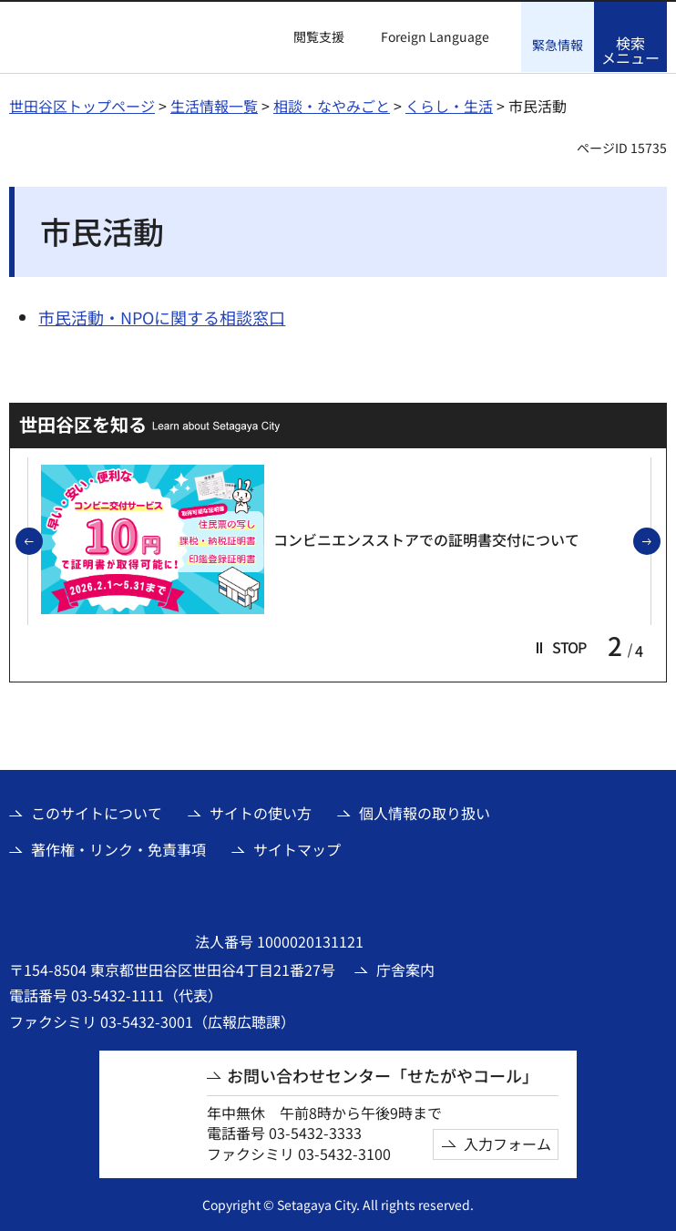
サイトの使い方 (261, 812)
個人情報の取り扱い (424, 812)
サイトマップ (297, 848)
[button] (307, 37)
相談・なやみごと (331, 105)
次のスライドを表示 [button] (660, 541)
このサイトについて (96, 812)
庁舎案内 (405, 969)
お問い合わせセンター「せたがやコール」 (382, 1074)
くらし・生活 (449, 105)
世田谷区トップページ (82, 105)
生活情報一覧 (214, 105)
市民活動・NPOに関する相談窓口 (161, 316)
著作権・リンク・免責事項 (118, 848)
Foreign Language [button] (435, 36)
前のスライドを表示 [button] (42, 541)
